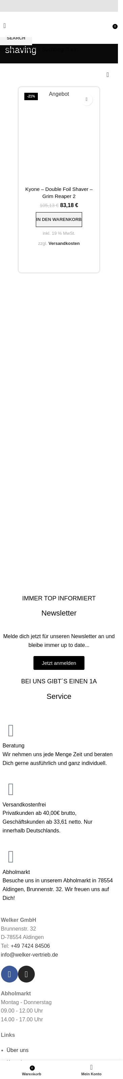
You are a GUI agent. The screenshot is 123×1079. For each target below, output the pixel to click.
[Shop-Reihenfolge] (108, 75)
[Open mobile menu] (4, 25)
